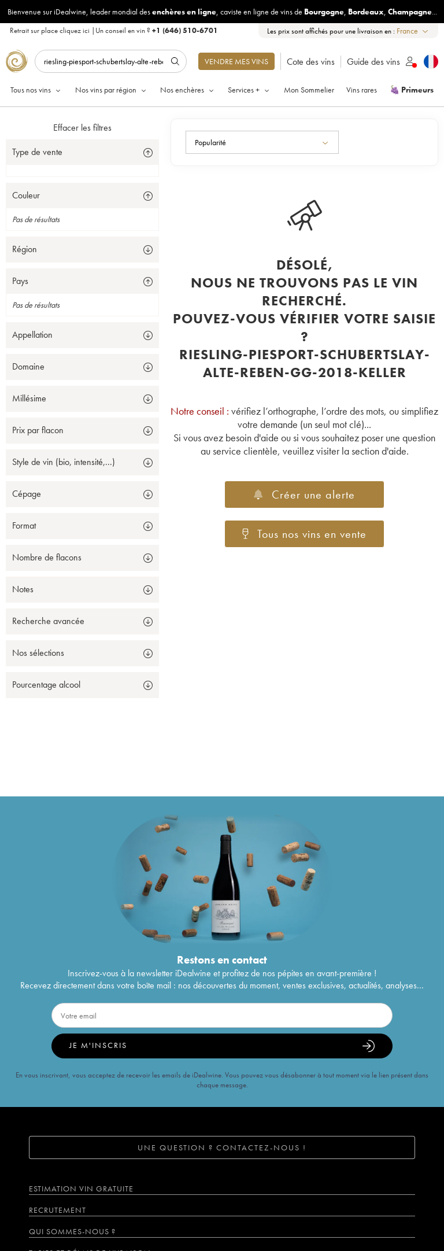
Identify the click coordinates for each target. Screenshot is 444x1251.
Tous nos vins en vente (304, 533)
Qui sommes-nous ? (72, 1231)
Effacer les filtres (82, 127)
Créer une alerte (304, 494)
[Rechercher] (111, 61)
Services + (249, 89)
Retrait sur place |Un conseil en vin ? (114, 30)
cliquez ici (75, 30)
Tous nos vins (36, 89)
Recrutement (57, 1210)
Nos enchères (188, 89)
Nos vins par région (111, 89)
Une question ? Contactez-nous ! (222, 1147)
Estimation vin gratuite (81, 1188)
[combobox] (413, 31)
